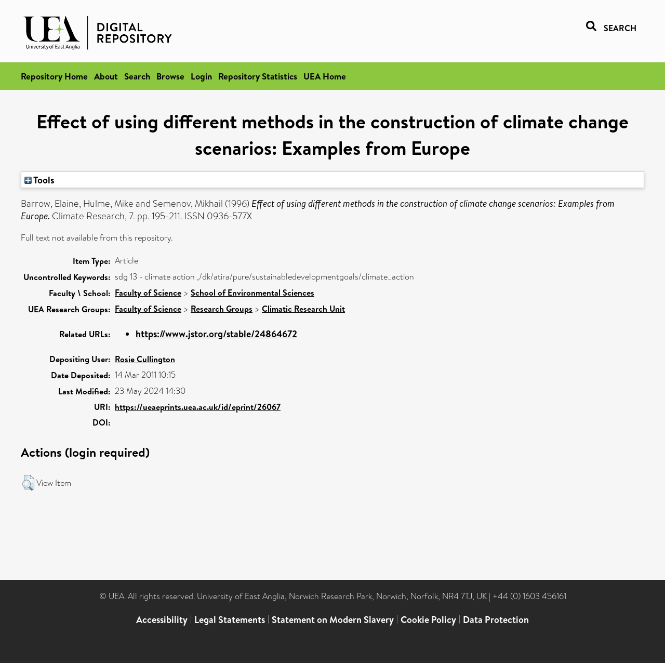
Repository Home (54, 76)
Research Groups (221, 308)
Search (137, 76)
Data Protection (496, 619)
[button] (28, 482)
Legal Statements (229, 619)
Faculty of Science (148, 292)
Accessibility (162, 619)
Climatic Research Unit (303, 308)
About (106, 76)
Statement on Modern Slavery (333, 619)
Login (201, 76)
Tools (39, 180)
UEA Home (324, 76)
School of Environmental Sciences (252, 292)
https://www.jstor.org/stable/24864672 (216, 333)
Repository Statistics (257, 76)
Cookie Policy (428, 619)
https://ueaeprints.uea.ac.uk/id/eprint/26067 (198, 407)
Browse (170, 76)
